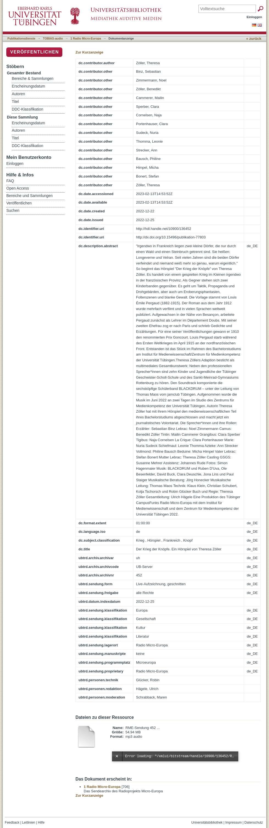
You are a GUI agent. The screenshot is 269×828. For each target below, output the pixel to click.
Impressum (233, 822)
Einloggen (254, 17)
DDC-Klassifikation (27, 109)
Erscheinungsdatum (28, 86)
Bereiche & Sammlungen (33, 79)
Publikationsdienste (21, 38)
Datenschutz (253, 822)
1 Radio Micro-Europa (86, 38)
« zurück (253, 38)
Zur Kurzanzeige (89, 52)
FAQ (10, 181)
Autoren (18, 94)
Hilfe (41, 822)
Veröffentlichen (34, 52)
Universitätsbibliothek (207, 822)
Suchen (12, 210)
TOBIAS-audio (53, 38)
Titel (15, 102)
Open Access (17, 188)
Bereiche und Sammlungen (29, 195)
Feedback (12, 822)
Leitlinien (28, 822)
